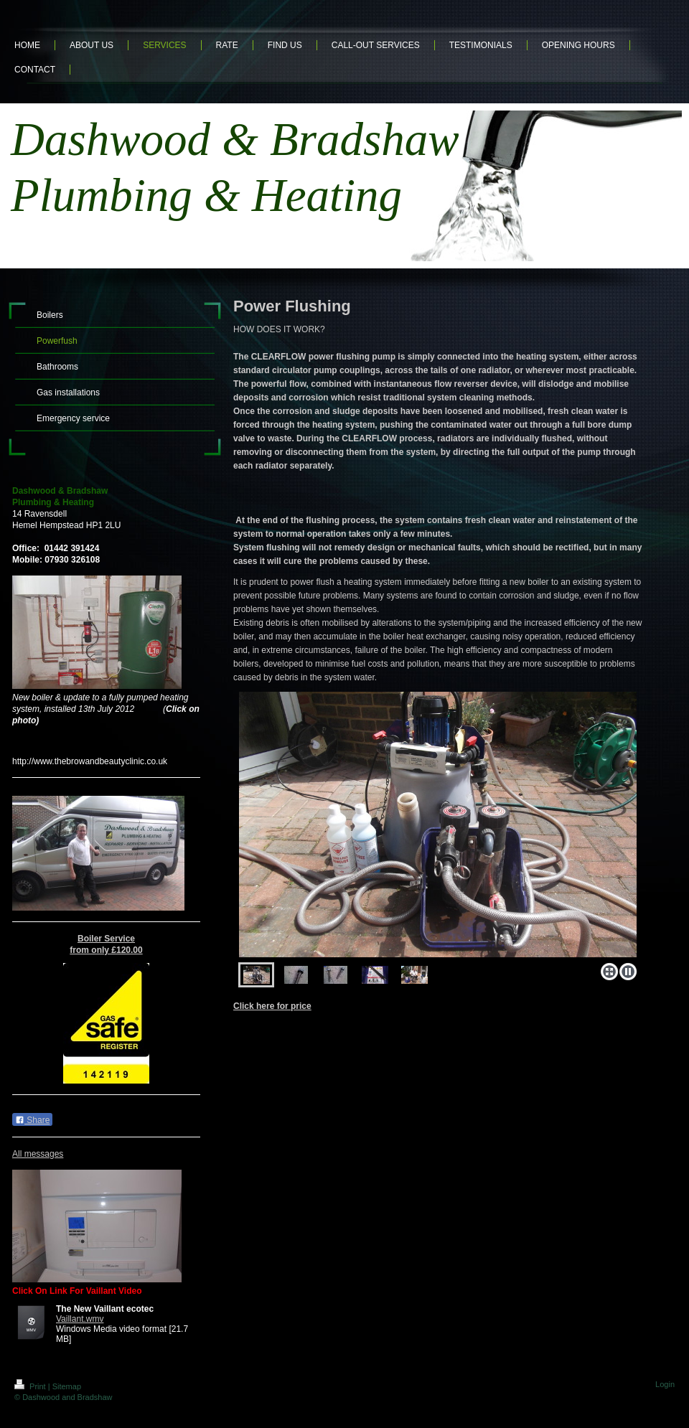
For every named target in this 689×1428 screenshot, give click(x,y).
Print (31, 1386)
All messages (37, 1154)
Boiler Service (106, 939)
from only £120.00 (106, 950)
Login (665, 1384)
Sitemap (66, 1386)
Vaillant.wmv (79, 1319)
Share (32, 1120)
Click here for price (272, 1006)
